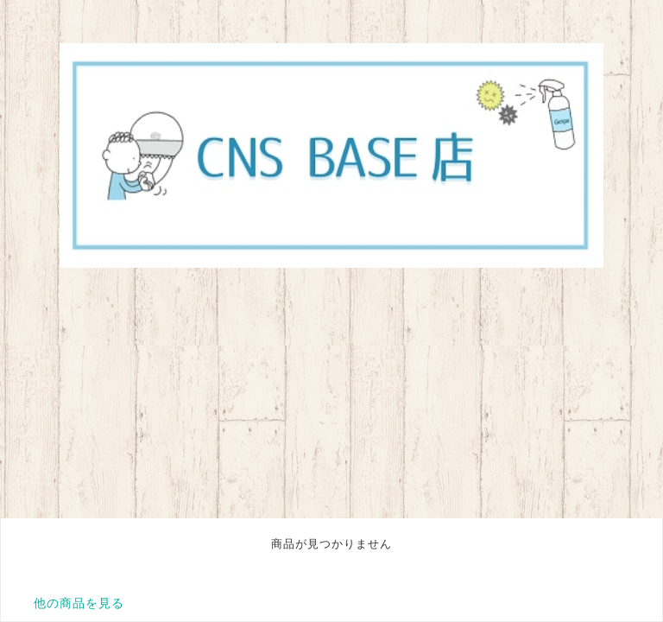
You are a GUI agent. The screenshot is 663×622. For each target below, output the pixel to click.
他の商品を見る (79, 603)
